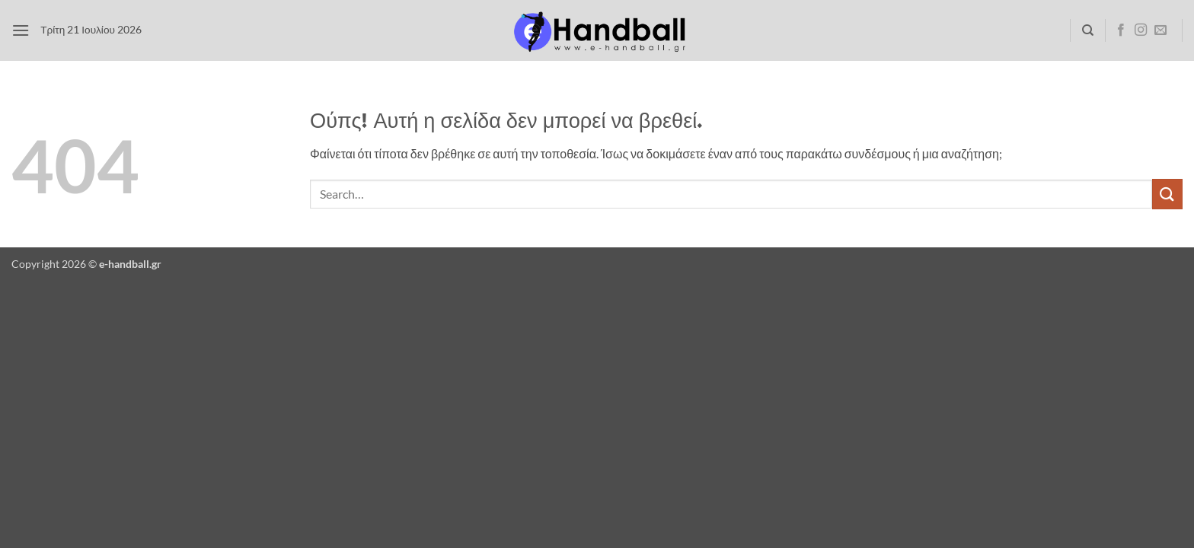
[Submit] (1167, 194)
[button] (20, 30)
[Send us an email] (1160, 30)
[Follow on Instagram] (1141, 30)
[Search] (1087, 30)
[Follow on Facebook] (1121, 30)
